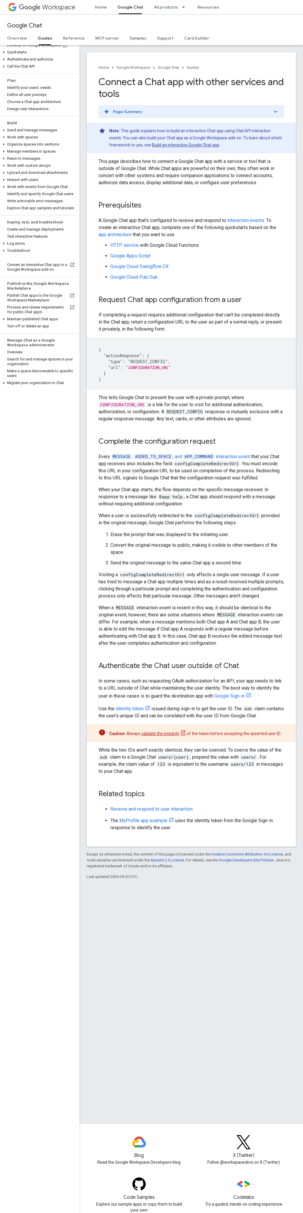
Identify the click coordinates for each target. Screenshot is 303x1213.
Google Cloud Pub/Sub (134, 277)
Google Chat (24, 25)
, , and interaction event (180, 456)
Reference (74, 38)
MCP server (107, 38)
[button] (38, 52)
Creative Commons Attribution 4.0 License (247, 854)
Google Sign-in (229, 696)
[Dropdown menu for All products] (185, 7)
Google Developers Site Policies (246, 860)
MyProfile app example (143, 820)
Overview (17, 38)
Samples (138, 38)
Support (165, 38)
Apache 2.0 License (167, 860)
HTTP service (124, 245)
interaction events (245, 220)
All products (166, 7)
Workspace (47, 7)
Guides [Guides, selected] (45, 38)
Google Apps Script (130, 256)
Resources (208, 7)
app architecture (115, 234)
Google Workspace (133, 67)
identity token (130, 708)
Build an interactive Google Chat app (185, 145)
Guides (193, 67)
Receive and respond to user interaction (151, 809)
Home (101, 7)
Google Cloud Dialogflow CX (139, 266)
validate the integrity (160, 733)
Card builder (196, 38)
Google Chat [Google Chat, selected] (130, 7)
